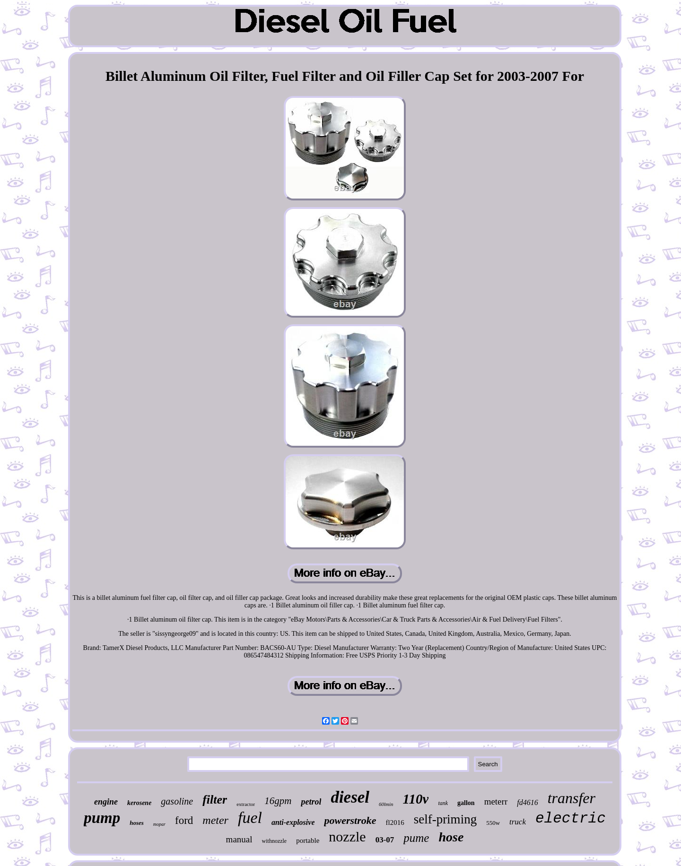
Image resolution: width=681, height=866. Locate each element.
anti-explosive (293, 822)
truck (517, 821)
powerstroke (350, 820)
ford (184, 820)
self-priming (445, 819)
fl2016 (394, 822)
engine (106, 801)
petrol (311, 801)
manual (239, 839)
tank (443, 803)
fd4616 (527, 802)
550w (493, 822)
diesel (350, 797)
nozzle (347, 836)
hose (450, 837)
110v (416, 798)
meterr (496, 801)
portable (307, 840)
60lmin (386, 804)
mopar (159, 824)
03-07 (384, 839)
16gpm (277, 800)
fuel (250, 817)
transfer (571, 797)
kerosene (139, 802)
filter (214, 799)
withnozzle (274, 841)
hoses (137, 822)
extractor (245, 804)
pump (102, 817)
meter (215, 820)
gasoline (177, 801)
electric (570, 818)
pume (416, 837)
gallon (466, 802)
